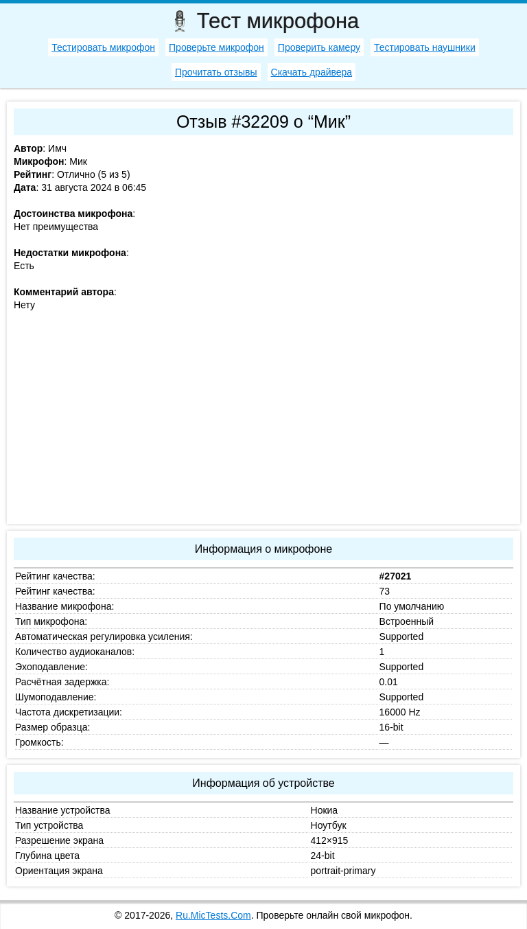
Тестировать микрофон (103, 47)
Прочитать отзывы (216, 72)
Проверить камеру (319, 47)
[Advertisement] (263, 421)
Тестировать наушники (425, 47)
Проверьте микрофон (216, 47)
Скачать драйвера (312, 72)
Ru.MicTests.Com (213, 915)
